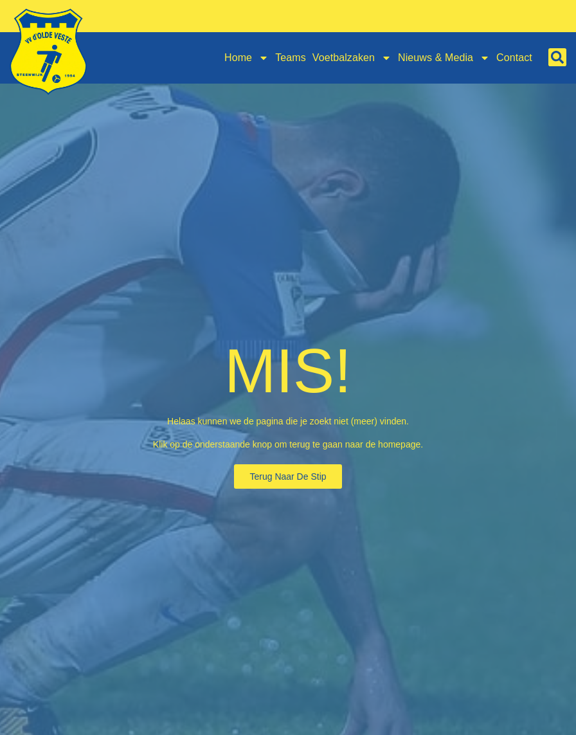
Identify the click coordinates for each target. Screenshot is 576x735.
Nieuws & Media (444, 58)
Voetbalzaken (352, 58)
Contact (514, 57)
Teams (290, 57)
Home (246, 58)
